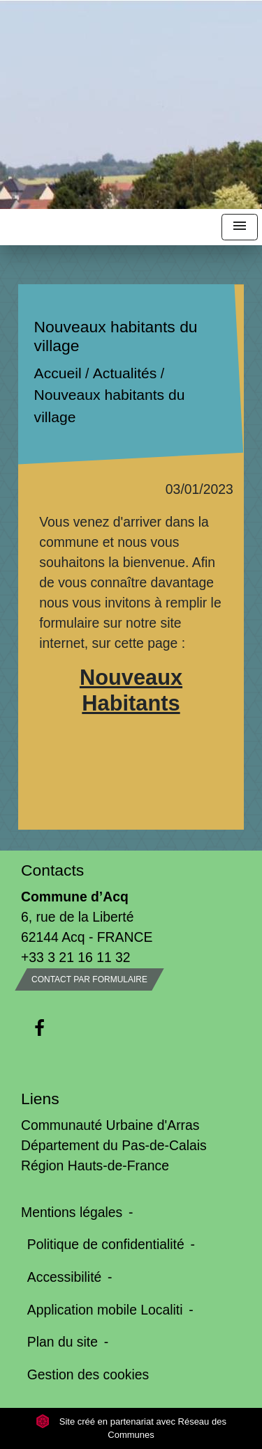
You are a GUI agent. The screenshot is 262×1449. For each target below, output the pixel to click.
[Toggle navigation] (239, 227)
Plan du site (62, 1341)
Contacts (52, 870)
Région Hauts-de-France (95, 1165)
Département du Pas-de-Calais (114, 1145)
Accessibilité (64, 1277)
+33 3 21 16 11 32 (76, 957)
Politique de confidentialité (105, 1244)
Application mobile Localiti (105, 1309)
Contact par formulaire (89, 979)
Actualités (125, 373)
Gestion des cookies (88, 1374)
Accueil (58, 373)
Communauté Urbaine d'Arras (110, 1125)
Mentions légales (71, 1212)
